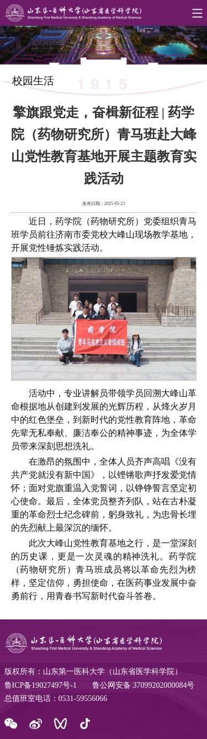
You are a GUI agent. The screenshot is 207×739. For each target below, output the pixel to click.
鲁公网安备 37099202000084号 (143, 685)
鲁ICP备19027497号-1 (40, 685)
